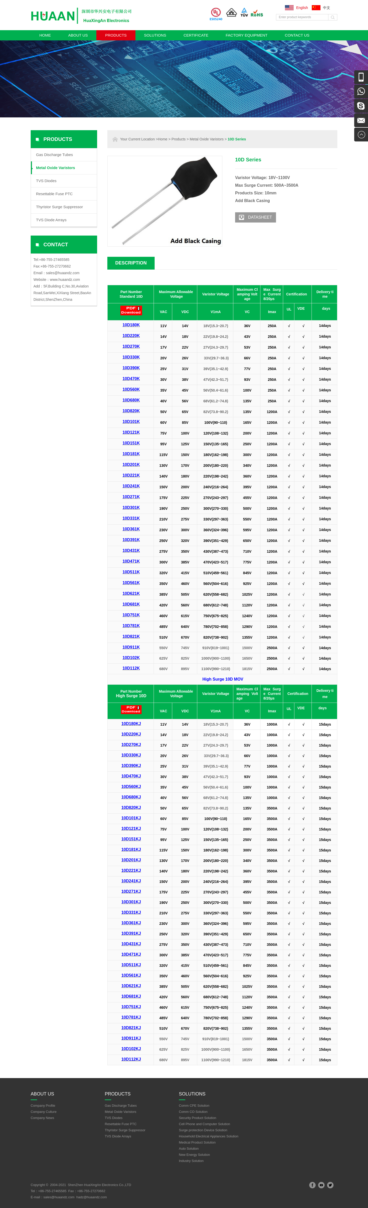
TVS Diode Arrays (51, 220)
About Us (78, 35)
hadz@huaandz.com (91, 1197)
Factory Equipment (246, 35)
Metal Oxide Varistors (55, 167)
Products (115, 35)
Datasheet (253, 217)
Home (45, 35)
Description (131, 262)
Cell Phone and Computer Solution (204, 1124)
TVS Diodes (46, 181)
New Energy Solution (194, 1155)
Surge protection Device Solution (203, 1130)
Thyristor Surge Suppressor (59, 207)
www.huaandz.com (65, 280)
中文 (326, 8)
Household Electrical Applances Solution (208, 1136)
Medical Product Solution (197, 1142)
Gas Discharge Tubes (54, 154)
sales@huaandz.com (62, 273)
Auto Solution (189, 1148)
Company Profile (43, 1105)
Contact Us (297, 35)
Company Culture (43, 1112)
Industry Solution (191, 1161)
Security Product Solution (197, 1118)
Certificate (195, 35)
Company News (42, 1118)
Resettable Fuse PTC (54, 194)
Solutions (155, 35)
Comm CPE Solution (194, 1105)
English (302, 8)
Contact (55, 244)
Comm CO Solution (193, 1112)
